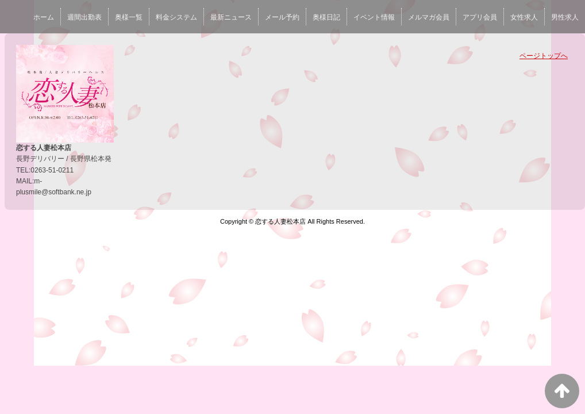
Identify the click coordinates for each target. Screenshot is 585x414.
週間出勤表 (84, 17)
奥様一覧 (129, 17)
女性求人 (524, 17)
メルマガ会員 (428, 17)
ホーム (43, 17)
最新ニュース (231, 17)
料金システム (176, 17)
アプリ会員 (480, 17)
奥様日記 (326, 17)
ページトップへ (543, 56)
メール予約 (282, 17)
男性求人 (565, 17)
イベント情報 (374, 17)
